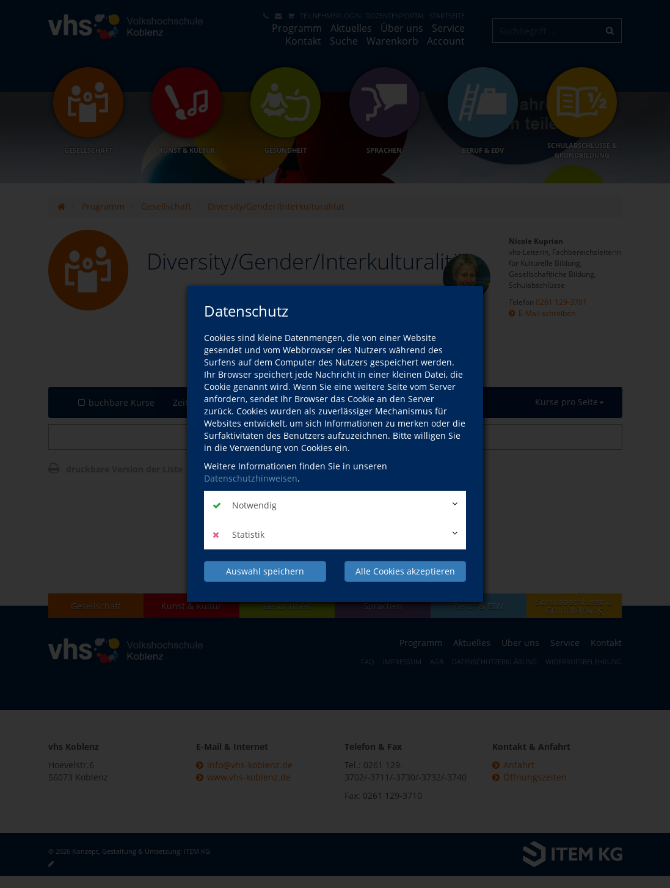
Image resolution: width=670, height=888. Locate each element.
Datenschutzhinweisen (250, 478)
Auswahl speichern (265, 571)
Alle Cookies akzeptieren (405, 571)
